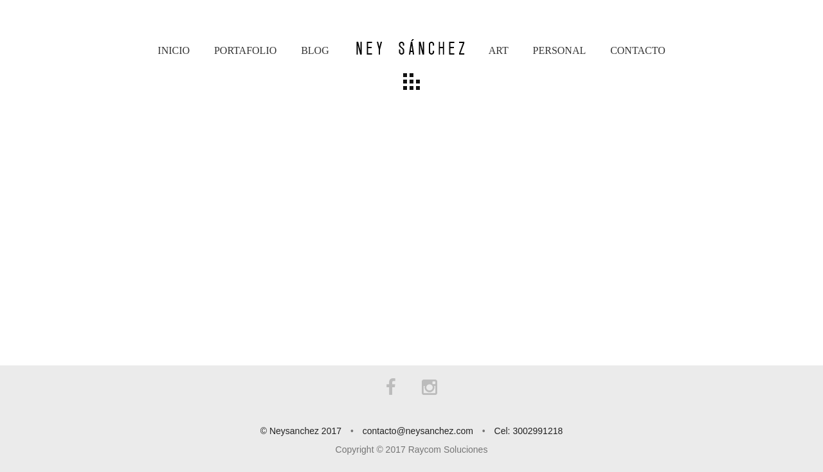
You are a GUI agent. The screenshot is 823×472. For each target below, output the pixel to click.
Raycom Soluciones (448, 449)
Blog (315, 50)
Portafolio (245, 50)
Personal (559, 50)
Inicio (174, 50)
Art (499, 50)
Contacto (637, 50)
